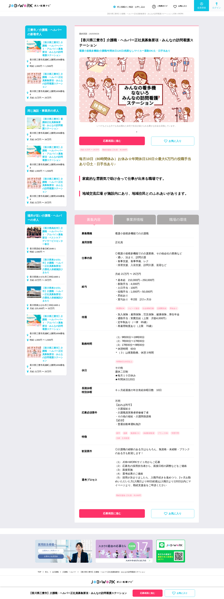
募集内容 (94, 218)
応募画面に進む (112, 139)
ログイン (216, 5)
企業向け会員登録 (51, 556)
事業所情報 (134, 218)
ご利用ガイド (154, 6)
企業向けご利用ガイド (51, 550)
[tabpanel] (136, 92)
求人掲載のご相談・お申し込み (121, 6)
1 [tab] (136, 130)
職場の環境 (178, 218)
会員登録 (201, 5)
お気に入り (178, 6)
